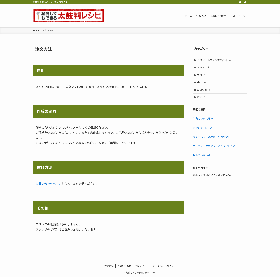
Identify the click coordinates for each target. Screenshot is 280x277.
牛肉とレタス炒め (203, 118)
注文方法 (109, 266)
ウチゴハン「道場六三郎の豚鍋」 (211, 137)
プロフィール (142, 266)
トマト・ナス (206, 67)
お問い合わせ (124, 266)
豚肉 (201, 97)
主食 (201, 75)
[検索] (244, 2)
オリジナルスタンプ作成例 (214, 60)
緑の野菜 (204, 90)
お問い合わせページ (48, 183)
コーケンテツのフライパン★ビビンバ (214, 146)
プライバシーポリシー (164, 266)
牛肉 (201, 82)
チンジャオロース (202, 127)
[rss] (240, 2)
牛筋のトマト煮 (201, 155)
